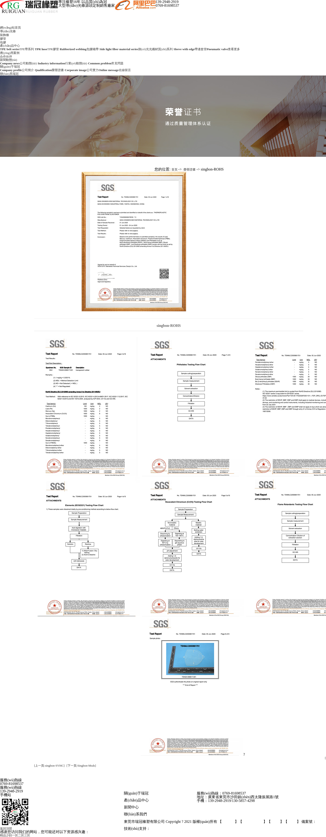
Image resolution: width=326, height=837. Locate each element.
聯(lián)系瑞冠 (9, 73)
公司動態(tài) (133, 810)
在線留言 (151, 818)
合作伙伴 (6, 56)
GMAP (275, 822)
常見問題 (167, 810)
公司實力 (143, 796)
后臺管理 (228, 822)
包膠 (3, 42)
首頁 (174, 169)
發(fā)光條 (148, 803)
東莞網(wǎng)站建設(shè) (168, 828)
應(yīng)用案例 (9, 53)
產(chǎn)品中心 (10, 45)
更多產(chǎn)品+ (180, 803)
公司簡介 (130, 796)
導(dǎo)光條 (8, 31)
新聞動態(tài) (8, 60)
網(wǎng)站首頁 (10, 27)
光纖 (165, 803)
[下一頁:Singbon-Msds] (81, 765)
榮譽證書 (190, 169)
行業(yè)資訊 (151, 810)
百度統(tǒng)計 (252, 822)
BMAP (292, 822)
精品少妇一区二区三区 (15, 835)
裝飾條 (4, 35)
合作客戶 (169, 796)
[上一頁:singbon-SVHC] (49, 765)
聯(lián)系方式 (134, 818)
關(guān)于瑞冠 (10, 66)
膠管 (3, 38)
